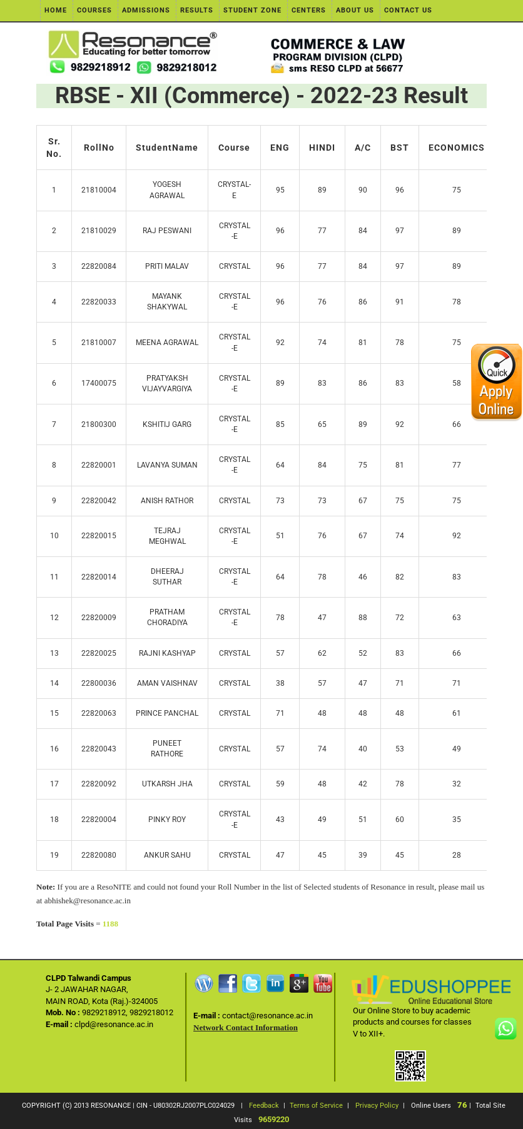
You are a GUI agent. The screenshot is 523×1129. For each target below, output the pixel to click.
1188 (110, 923)
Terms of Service (316, 1105)
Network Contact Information (245, 1027)
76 (462, 1105)
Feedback (264, 1105)
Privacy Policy (377, 1105)
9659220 (273, 1119)
